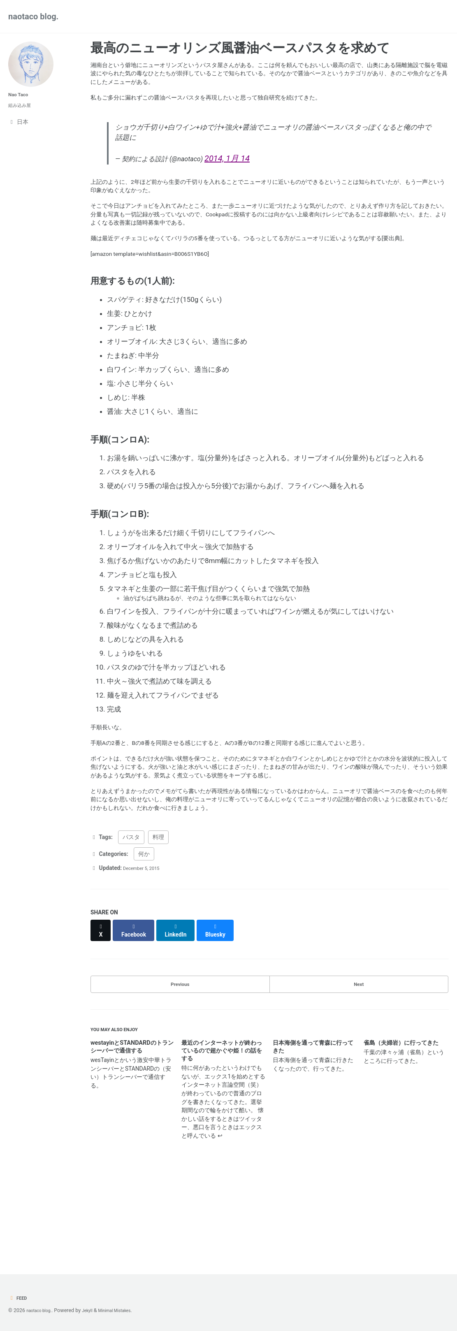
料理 (158, 921)
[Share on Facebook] (138, 1011)
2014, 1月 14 (251, 174)
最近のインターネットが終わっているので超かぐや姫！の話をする (221, 1136)
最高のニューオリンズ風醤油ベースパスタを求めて (240, 48)
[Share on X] (102, 1011)
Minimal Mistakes (127, 1310)
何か (144, 937)
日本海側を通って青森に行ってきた (313, 1132)
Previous (180, 1063)
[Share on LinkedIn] (183, 1011)
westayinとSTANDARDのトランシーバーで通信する (132, 1132)
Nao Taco (20, 94)
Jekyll (94, 1310)
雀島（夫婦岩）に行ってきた (401, 1128)
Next (359, 1063)
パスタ (131, 921)
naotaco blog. (33, 16)
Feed (19, 1297)
